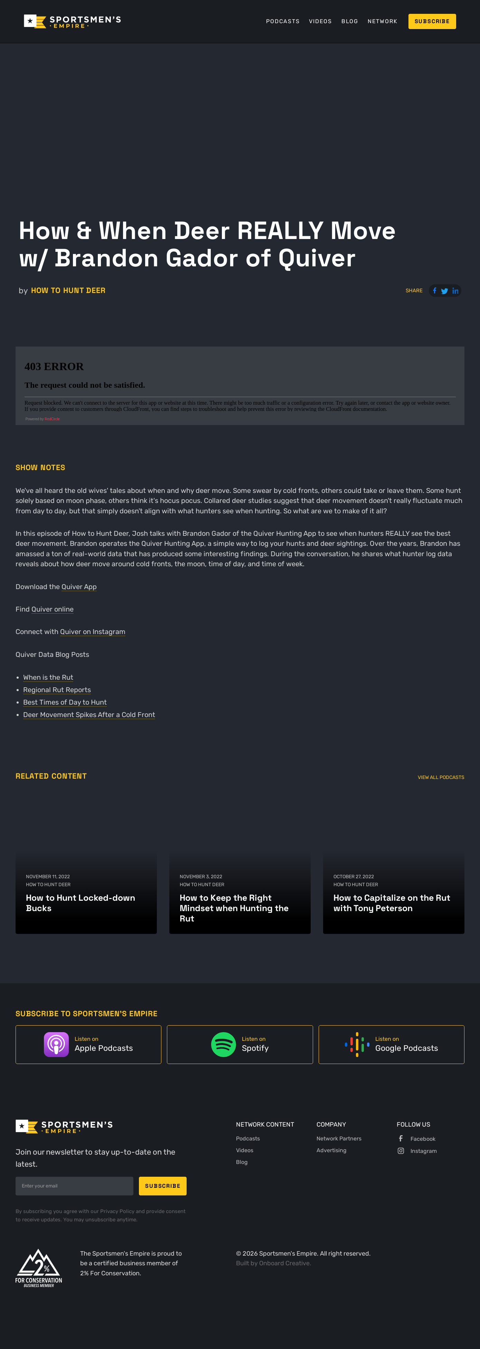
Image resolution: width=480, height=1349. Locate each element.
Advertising (332, 1150)
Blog (349, 21)
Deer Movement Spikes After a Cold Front (89, 715)
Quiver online (52, 609)
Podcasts (283, 21)
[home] (72, 21)
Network (383, 21)
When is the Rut (48, 677)
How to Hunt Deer (68, 290)
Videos (320, 21)
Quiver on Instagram (92, 632)
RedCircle (52, 419)
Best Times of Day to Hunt (65, 702)
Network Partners (339, 1138)
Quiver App (79, 587)
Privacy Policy (118, 1211)
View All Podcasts (441, 777)
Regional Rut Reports (57, 690)
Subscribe (432, 21)
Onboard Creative (284, 1263)
